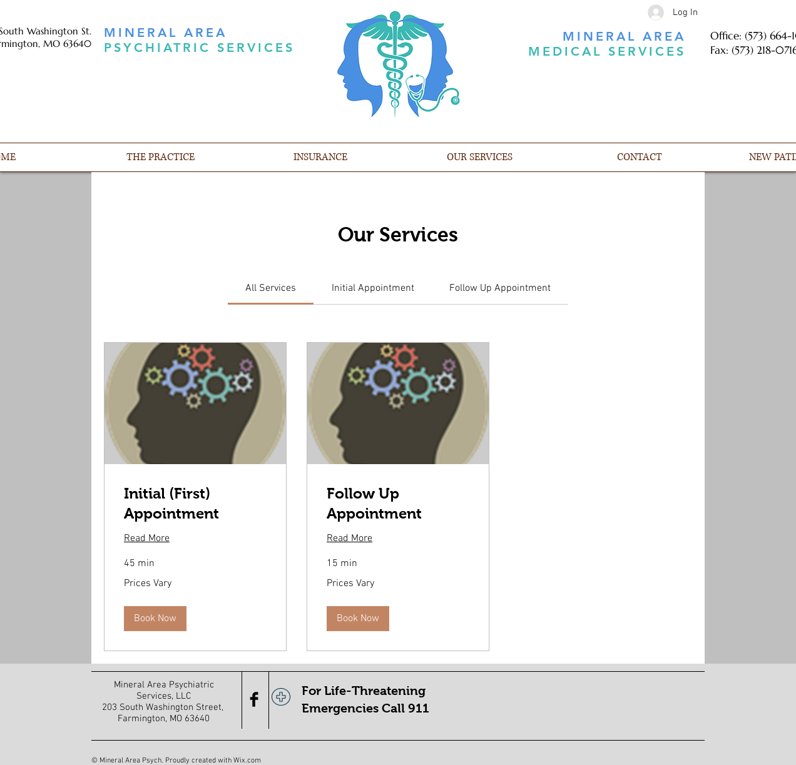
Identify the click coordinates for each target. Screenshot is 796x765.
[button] (155, 618)
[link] (270, 288)
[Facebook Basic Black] (254, 699)
